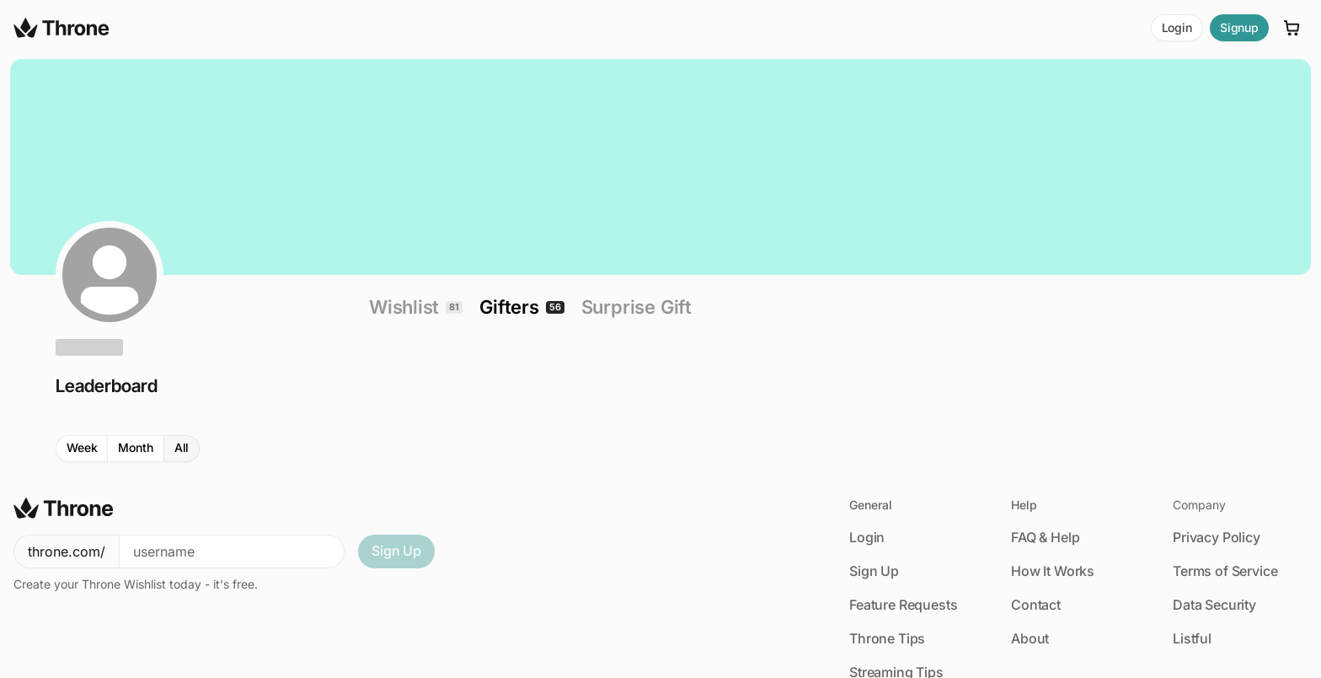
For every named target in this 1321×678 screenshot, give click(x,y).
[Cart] (1292, 28)
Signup (1239, 27)
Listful (1192, 638)
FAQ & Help (1045, 537)
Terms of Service (1225, 570)
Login (1177, 27)
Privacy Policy (1216, 537)
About (1030, 638)
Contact (1036, 604)
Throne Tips (887, 638)
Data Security (1214, 604)
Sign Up (396, 550)
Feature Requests (903, 604)
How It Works (1052, 570)
